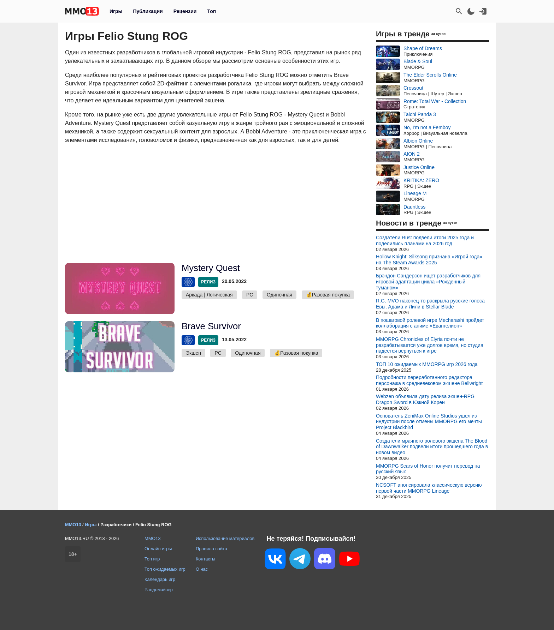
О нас (202, 569)
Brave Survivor (211, 326)
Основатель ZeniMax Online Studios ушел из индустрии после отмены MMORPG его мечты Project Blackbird (429, 422)
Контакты (205, 559)
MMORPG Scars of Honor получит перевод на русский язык (428, 469)
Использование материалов (225, 538)
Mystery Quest (211, 268)
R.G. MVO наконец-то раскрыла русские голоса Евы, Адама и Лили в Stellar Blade (430, 304)
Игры (116, 11)
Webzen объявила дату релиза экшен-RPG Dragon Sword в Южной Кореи (425, 399)
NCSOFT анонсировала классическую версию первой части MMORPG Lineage (429, 488)
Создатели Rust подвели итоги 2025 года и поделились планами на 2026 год (425, 240)
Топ (211, 11)
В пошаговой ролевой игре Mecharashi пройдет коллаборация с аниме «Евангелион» (430, 323)
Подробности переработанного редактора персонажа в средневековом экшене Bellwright (429, 380)
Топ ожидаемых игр (165, 569)
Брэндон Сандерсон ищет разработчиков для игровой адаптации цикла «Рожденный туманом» (428, 281)
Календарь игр (160, 579)
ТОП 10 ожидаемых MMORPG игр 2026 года (427, 364)
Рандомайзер (159, 589)
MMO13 (153, 538)
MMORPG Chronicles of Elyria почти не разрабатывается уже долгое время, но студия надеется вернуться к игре (429, 345)
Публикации (148, 11)
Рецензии (185, 11)
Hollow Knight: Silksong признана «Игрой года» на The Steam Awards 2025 (429, 259)
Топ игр (152, 559)
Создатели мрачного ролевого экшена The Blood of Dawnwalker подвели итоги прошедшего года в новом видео (432, 447)
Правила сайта (211, 548)
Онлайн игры (158, 548)
